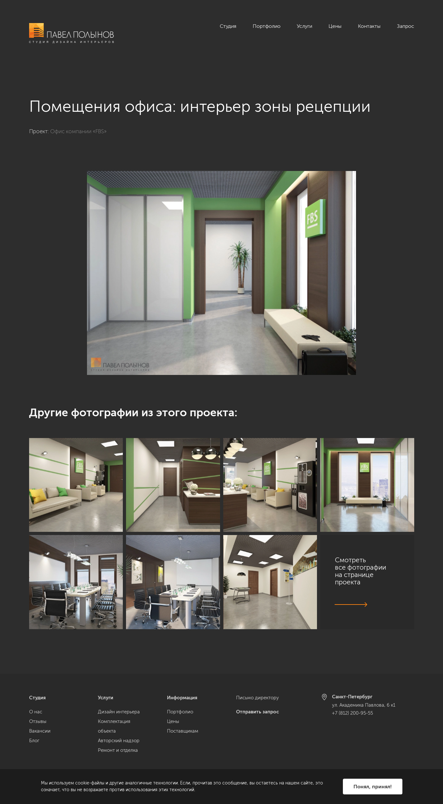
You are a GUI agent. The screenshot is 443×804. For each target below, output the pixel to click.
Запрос (405, 26)
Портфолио (267, 26)
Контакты (369, 26)
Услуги (304, 26)
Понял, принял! (372, 787)
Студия (228, 26)
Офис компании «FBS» (78, 118)
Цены (335, 26)
